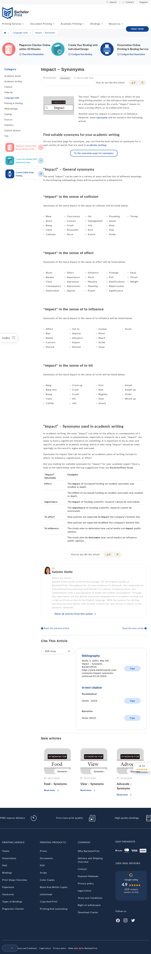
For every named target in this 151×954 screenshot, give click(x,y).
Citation (8, 87)
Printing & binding (13, 103)
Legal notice (84, 890)
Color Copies (47, 879)
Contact (130, 2)
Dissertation (9, 858)
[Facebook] (117, 920)
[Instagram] (125, 920)
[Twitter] (133, 920)
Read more (49, 790)
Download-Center (88, 912)
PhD (4, 865)
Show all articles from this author (74, 613)
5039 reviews (131, 889)
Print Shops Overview (14, 879)
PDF (42, 865)
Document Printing (41, 23)
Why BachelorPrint (89, 851)
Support (144, 2)
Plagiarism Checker (13, 908)
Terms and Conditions (90, 897)
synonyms (102, 117)
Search (113, 2)
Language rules (11, 98)
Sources (8, 119)
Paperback (8, 887)
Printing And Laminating (53, 908)
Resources (114, 23)
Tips (6, 136)
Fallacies (8, 92)
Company (84, 842)
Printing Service (13, 842)
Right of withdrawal (89, 905)
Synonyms (64, 78)
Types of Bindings (12, 901)
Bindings (95, 23)
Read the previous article (56, 628)
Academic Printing (71, 23)
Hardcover (8, 894)
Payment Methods (88, 876)
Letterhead (46, 894)
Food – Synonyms (55, 784)
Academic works (12, 76)
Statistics (9, 125)
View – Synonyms (92, 784)
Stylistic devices (12, 130)
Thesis (5, 851)
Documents (46, 858)
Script (43, 872)
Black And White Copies (54, 887)
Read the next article (133, 628)
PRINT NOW (137, 29)
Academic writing (13, 81)
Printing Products (53, 842)
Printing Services (12, 23)
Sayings (8, 114)
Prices (43, 851)
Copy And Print (48, 901)
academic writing (96, 145)
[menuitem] (8, 948)
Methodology (11, 108)
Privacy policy (86, 883)
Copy (132, 668)
